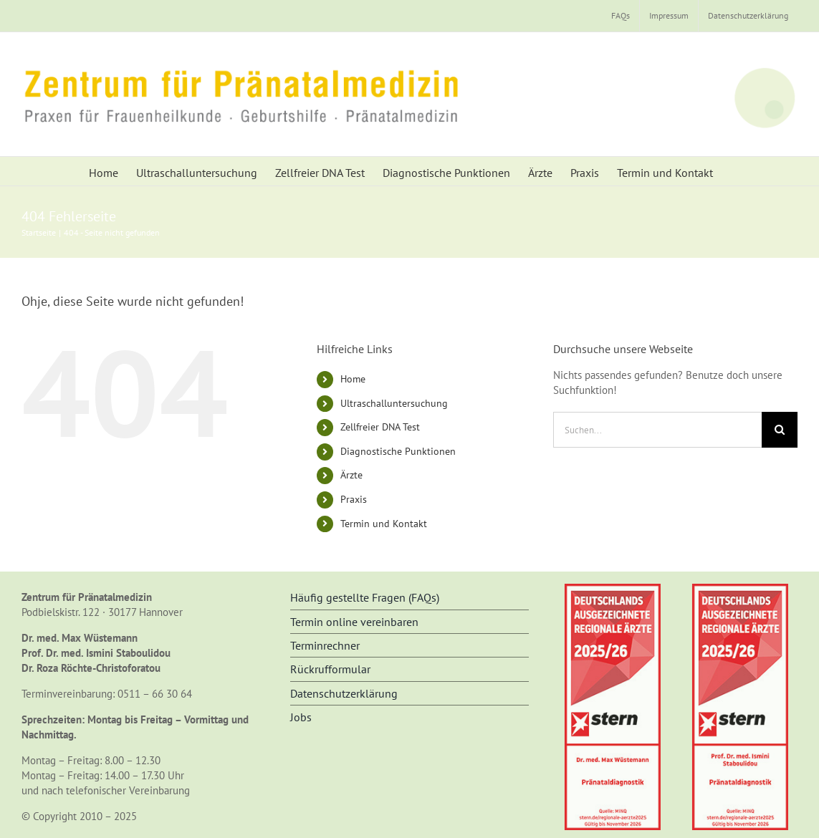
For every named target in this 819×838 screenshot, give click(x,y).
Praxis (353, 499)
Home (352, 378)
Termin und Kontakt (383, 523)
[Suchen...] (657, 430)
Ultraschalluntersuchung (394, 403)
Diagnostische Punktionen (398, 451)
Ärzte (351, 474)
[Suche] (780, 430)
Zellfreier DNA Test (380, 426)
